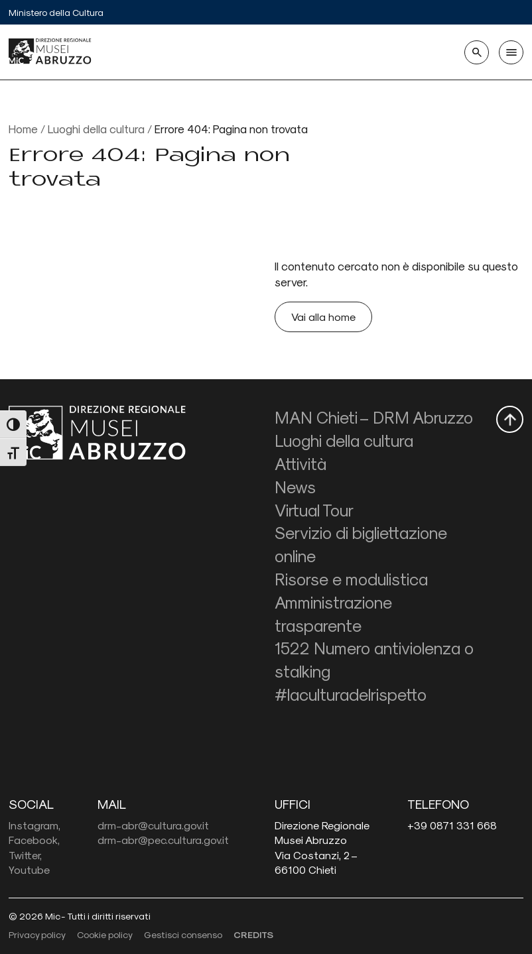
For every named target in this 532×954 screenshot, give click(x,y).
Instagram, (34, 825)
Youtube (29, 869)
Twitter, (25, 855)
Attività (300, 463)
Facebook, (34, 839)
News (295, 487)
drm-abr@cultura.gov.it (153, 825)
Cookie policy (105, 934)
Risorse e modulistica (351, 579)
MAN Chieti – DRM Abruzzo (374, 417)
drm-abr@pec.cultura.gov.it (163, 839)
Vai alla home (323, 316)
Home (23, 128)
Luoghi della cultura (96, 128)
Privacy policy (37, 934)
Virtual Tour (314, 510)
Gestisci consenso (183, 934)
